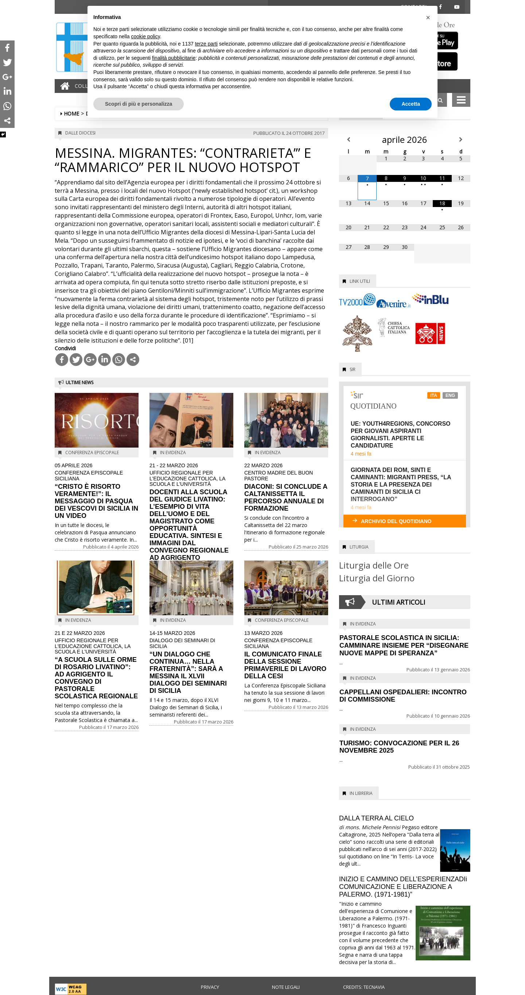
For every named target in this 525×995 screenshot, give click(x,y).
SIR (352, 369)
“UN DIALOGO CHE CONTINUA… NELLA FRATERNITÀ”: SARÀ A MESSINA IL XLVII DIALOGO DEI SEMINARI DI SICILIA (191, 662)
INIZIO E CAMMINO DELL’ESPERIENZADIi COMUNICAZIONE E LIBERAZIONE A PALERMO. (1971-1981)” (403, 886)
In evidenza (173, 452)
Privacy (210, 987)
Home (71, 113)
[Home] (63, 86)
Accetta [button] (410, 104)
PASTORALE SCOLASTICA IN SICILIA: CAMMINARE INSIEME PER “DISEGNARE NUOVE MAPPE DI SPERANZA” (403, 645)
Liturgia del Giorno (377, 578)
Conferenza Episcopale (92, 452)
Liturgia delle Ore (374, 565)
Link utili (360, 281)
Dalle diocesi (80, 133)
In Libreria (361, 793)
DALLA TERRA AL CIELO (376, 818)
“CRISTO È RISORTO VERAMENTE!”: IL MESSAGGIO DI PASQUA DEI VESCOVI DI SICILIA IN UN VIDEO (97, 491)
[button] (428, 17)
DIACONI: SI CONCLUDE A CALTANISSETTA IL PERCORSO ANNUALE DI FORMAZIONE (286, 487)
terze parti (206, 44)
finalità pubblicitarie (173, 58)
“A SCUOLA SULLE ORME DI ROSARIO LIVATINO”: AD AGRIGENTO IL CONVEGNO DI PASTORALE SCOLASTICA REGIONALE (97, 665)
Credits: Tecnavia (364, 987)
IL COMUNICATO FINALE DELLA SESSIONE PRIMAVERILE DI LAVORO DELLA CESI (286, 655)
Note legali (286, 987)
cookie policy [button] (145, 36)
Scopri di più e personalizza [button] (138, 104)
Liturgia (359, 547)
